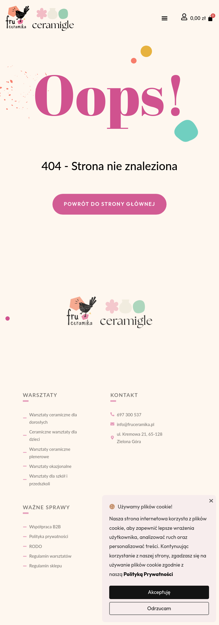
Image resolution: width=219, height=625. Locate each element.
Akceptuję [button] (159, 592)
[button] (164, 18)
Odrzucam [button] (159, 608)
